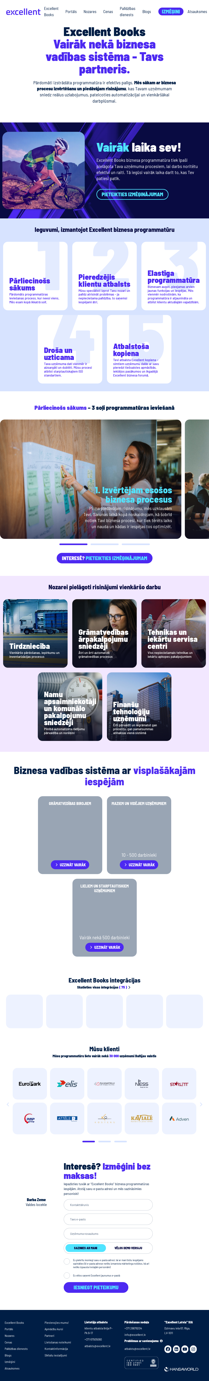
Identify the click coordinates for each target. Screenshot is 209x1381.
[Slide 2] (120, 1142)
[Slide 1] (104, 1142)
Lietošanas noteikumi (58, 1342)
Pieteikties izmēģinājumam (132, 194)
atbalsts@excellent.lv (97, 1346)
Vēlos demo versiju (128, 1248)
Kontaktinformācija (56, 1348)
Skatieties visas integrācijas (104, 987)
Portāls (71, 11)
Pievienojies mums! (57, 1322)
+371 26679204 (133, 1328)
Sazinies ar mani (85, 1248)
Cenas (108, 11)
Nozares (90, 11)
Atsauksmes (197, 11)
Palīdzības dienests (127, 11)
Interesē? (104, 558)
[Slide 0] (88, 1142)
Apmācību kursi (54, 1329)
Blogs (146, 11)
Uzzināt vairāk (73, 864)
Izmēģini (171, 11)
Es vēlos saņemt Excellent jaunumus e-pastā (96, 1275)
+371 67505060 (93, 1339)
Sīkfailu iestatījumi (56, 1355)
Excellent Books (51, 11)
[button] (73, 544)
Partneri (49, 1335)
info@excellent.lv (135, 1334)
